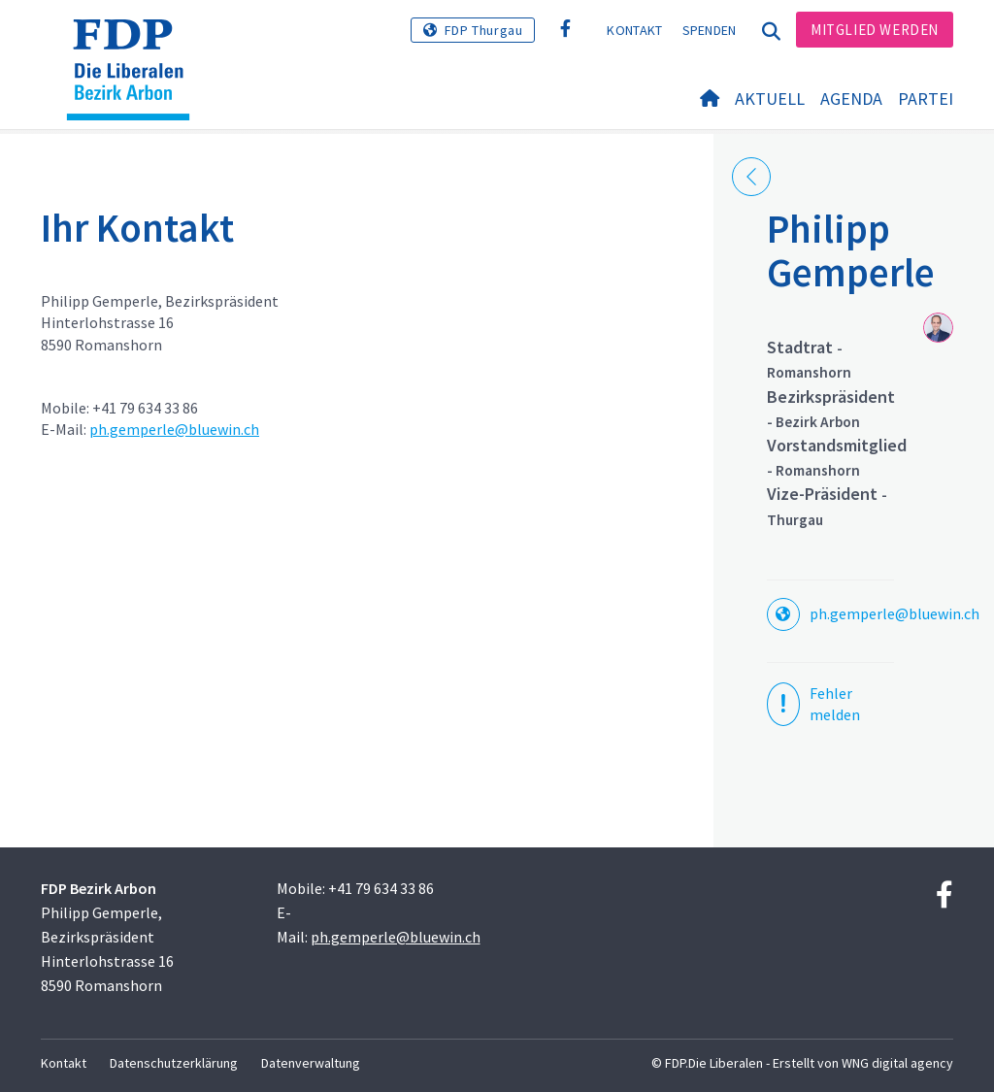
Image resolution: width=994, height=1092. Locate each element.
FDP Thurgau (484, 30)
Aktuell (770, 98)
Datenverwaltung (310, 1063)
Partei (925, 98)
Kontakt (634, 30)
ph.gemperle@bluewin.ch (174, 429)
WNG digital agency (897, 1063)
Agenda (851, 98)
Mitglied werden (875, 29)
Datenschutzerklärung (174, 1063)
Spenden (709, 30)
